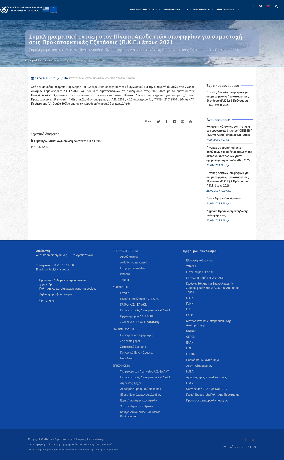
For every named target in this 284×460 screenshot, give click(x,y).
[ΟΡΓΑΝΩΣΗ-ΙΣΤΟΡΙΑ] (146, 9)
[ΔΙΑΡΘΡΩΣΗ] (174, 9)
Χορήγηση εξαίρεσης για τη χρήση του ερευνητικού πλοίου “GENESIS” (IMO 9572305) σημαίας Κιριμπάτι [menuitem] (229, 130)
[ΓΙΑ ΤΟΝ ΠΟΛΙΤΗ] (200, 9)
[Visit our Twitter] (253, 440)
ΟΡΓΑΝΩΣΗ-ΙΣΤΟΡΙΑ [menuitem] (125, 250)
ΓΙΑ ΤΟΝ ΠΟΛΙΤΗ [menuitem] (123, 329)
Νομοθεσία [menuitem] (127, 358)
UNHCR (191, 331)
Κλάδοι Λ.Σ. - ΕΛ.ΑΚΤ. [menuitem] (133, 304)
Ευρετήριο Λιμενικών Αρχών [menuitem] (138, 400)
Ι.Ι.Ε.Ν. (190, 297)
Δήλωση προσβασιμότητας (56, 294)
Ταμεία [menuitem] (124, 279)
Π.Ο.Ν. (190, 303)
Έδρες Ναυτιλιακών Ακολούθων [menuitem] (140, 394)
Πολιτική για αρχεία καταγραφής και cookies (67, 288)
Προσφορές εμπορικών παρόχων (207, 400)
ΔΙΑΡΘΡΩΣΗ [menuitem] (120, 287)
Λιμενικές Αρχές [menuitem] (131, 383)
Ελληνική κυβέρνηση (199, 260)
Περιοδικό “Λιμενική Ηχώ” (203, 360)
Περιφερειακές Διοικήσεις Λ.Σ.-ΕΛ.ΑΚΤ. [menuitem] (145, 310)
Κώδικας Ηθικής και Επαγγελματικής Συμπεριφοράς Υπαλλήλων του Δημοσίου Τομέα (212, 288)
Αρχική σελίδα (33, 60)
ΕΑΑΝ (189, 342)
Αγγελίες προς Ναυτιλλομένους (206, 377)
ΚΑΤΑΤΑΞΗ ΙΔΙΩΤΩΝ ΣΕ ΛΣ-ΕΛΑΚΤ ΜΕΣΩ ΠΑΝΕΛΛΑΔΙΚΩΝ (102, 78)
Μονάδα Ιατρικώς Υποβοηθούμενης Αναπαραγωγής (208, 323)
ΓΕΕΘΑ (190, 354)
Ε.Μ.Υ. (190, 383)
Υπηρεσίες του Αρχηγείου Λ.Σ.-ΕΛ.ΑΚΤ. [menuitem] (144, 371)
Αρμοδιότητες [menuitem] (129, 256)
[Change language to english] (268, 6)
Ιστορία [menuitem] (125, 274)
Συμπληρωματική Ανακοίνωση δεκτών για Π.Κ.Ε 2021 (67, 141)
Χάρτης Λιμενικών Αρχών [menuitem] (136, 406)
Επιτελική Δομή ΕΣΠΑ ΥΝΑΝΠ (205, 277)
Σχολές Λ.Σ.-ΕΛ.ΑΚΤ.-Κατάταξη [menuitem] (139, 322)
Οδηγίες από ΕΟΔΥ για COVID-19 (206, 388)
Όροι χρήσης (47, 300)
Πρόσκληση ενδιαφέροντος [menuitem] (223, 198)
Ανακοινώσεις (52, 60)
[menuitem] (228, 9)
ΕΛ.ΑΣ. (190, 315)
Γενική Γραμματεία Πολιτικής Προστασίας (212, 394)
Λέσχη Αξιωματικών (199, 365)
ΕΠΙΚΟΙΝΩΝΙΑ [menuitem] (121, 365)
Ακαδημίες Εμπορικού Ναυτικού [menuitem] (140, 388)
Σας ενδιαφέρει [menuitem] (130, 341)
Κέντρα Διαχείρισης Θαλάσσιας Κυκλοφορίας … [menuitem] (140, 414)
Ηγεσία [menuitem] (124, 293)
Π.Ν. (189, 348)
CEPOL (190, 336)
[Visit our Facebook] (245, 440)
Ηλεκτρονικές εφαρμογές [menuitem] (136, 335)
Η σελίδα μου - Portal (199, 272)
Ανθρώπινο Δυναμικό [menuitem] (133, 262)
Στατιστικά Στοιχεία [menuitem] (133, 346)
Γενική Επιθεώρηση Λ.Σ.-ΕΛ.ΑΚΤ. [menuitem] (140, 298)
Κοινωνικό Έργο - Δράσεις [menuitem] (136, 352)
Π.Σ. (188, 309)
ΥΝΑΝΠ (191, 266)
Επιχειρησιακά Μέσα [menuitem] (133, 268)
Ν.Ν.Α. (190, 371)
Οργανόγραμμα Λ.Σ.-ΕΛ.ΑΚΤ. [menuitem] (137, 316)
